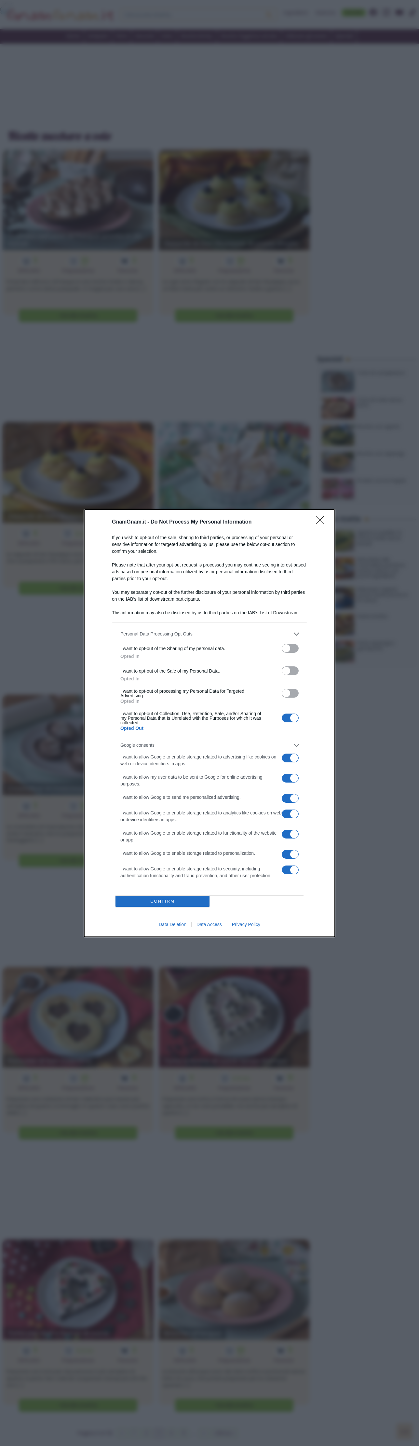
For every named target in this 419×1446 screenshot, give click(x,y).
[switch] (290, 648)
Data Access (209, 924)
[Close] (322, 522)
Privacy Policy (246, 924)
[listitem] (209, 634)
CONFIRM (162, 901)
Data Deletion (172, 924)
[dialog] (209, 723)
